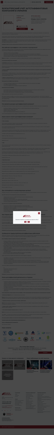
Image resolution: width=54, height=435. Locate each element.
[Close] (39, 213)
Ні (28, 221)
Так (25, 221)
